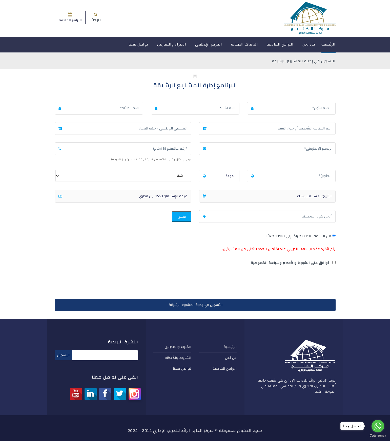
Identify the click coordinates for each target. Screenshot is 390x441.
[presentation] (297, 283)
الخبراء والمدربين (172, 46)
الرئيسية (328, 46)
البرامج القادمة (280, 46)
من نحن (308, 46)
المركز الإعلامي (208, 46)
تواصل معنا (138, 46)
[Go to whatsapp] (378, 426)
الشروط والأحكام (178, 358)
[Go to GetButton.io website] (378, 435)
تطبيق (181, 216)
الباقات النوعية (244, 46)
